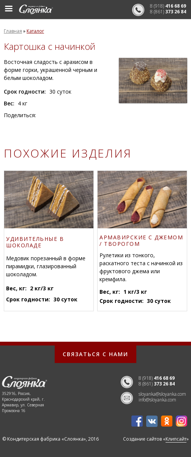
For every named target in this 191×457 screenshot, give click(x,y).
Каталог (35, 31)
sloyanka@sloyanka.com (162, 394)
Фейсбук (137, 421)
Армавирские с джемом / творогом (141, 241)
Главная (13, 31)
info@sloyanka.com (157, 399)
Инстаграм (181, 421)
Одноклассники (166, 421)
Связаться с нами (95, 354)
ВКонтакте (152, 421)
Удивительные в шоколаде (35, 242)
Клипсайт (176, 439)
